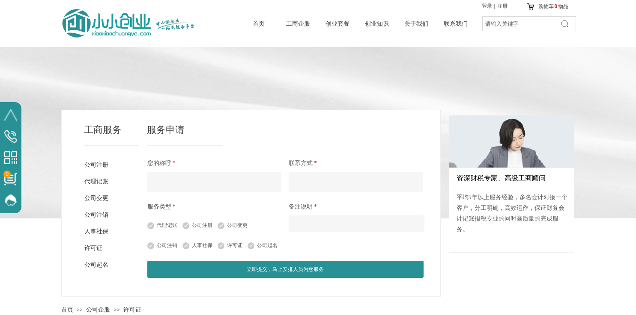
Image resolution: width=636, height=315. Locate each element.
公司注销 (167, 245)
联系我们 (456, 23)
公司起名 (267, 245)
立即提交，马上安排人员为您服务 (285, 269)
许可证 (234, 245)
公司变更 (237, 225)
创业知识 (377, 23)
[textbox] (518, 24)
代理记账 (167, 225)
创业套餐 (337, 23)
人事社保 (202, 245)
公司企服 (98, 309)
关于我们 (416, 23)
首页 (259, 23)
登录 (487, 6)
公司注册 (202, 225)
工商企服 (298, 23)
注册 (502, 6)
